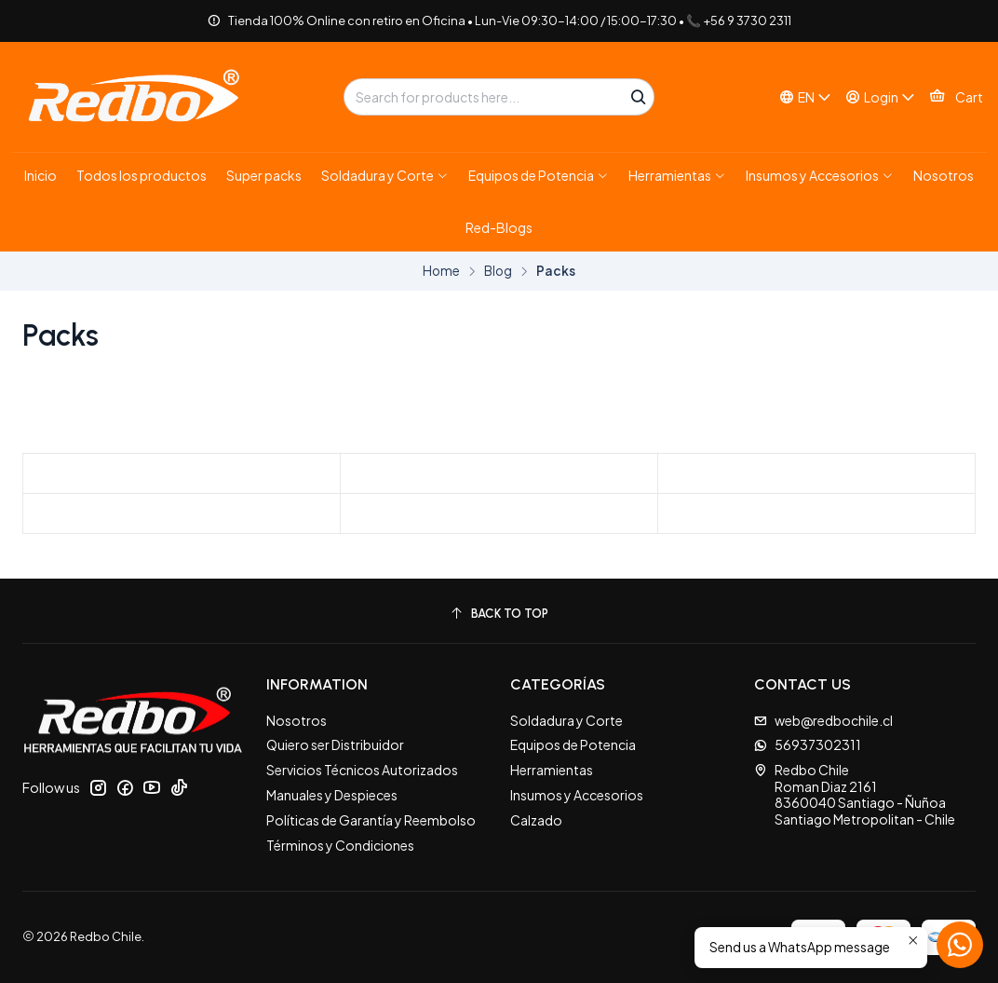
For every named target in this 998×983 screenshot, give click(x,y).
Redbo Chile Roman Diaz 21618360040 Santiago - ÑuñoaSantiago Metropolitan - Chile (854, 794)
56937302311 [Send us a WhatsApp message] (807, 744)
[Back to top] (499, 613)
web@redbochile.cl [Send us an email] (823, 720)
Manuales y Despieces (332, 794)
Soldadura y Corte (566, 720)
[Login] (881, 97)
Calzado (536, 820)
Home (441, 271)
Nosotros (296, 720)
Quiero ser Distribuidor (335, 744)
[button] (385, 175)
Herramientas (551, 769)
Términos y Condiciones (340, 845)
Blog (498, 271)
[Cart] (956, 97)
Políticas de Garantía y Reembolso (371, 820)
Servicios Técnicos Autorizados (362, 769)
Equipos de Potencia (573, 744)
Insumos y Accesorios (576, 794)
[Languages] (805, 97)
